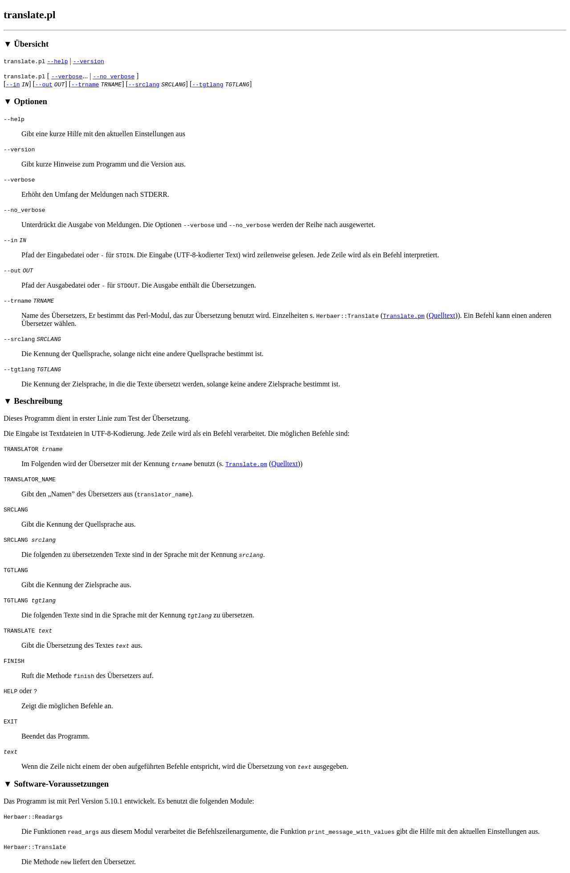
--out (44, 84)
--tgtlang (207, 84)
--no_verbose (113, 76)
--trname (85, 84)
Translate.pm (404, 316)
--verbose (66, 76)
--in (13, 84)
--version (88, 61)
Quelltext (442, 315)
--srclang (143, 84)
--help (57, 61)
